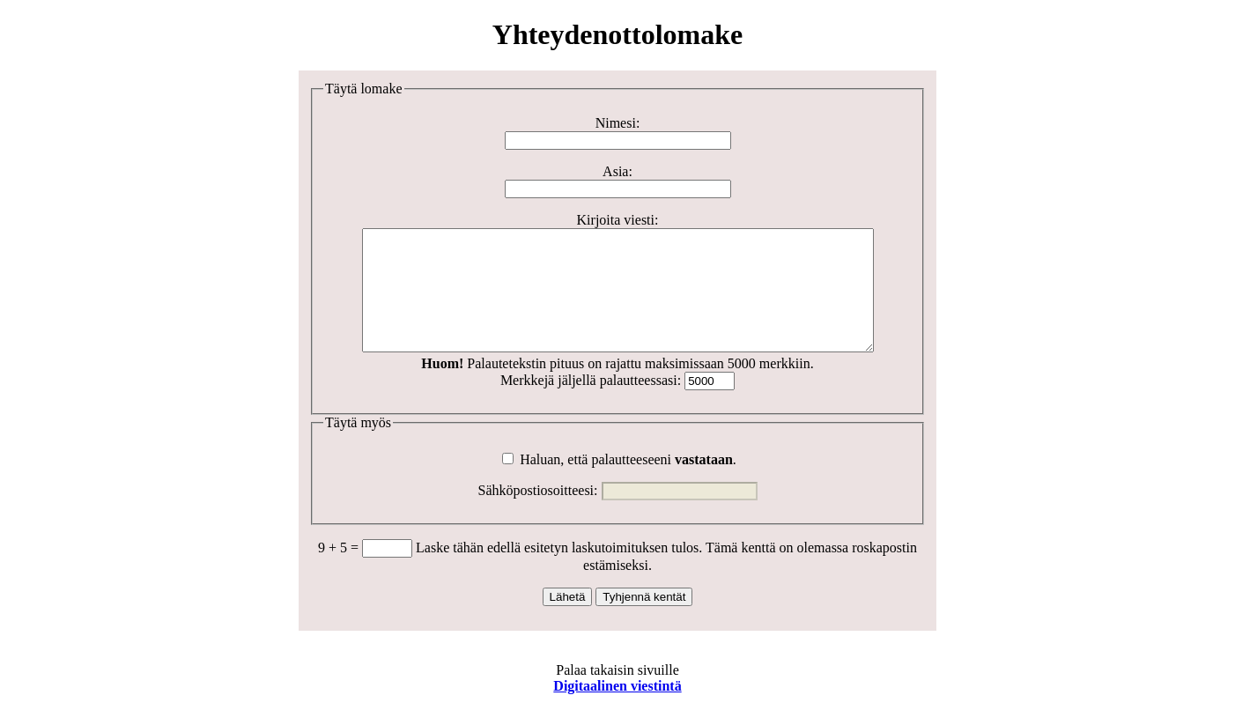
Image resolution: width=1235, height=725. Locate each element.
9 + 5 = (340, 571)
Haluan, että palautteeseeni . (619, 483)
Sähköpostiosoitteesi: (538, 514)
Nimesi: (617, 122)
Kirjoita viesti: (618, 219)
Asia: (617, 171)
